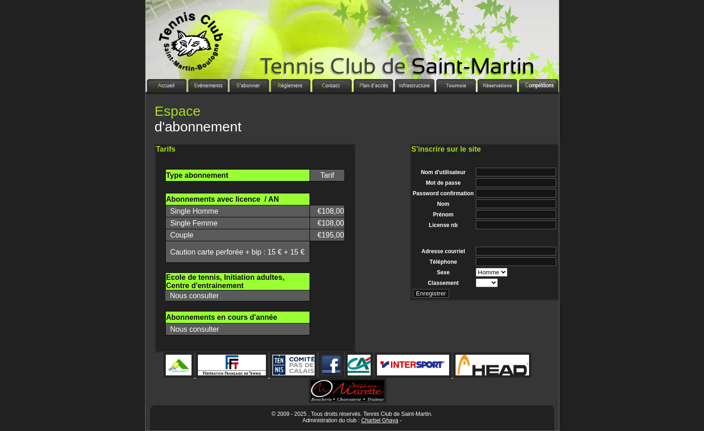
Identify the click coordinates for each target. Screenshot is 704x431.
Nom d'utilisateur (443, 172)
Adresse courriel (443, 251)
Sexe (443, 272)
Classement (443, 283)
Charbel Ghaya (380, 420)
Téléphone (443, 262)
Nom (443, 204)
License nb (443, 225)
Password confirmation (443, 193)
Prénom (443, 214)
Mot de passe (443, 183)
